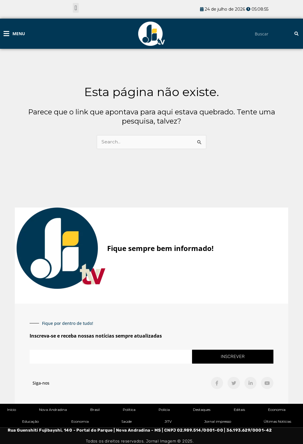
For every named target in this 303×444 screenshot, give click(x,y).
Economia (277, 409)
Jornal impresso (217, 421)
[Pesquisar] (296, 34)
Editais (239, 409)
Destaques (201, 409)
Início (11, 409)
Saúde (126, 421)
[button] (75, 8)
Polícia (164, 409)
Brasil (95, 409)
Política (129, 409)
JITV (168, 421)
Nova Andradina (53, 409)
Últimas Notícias (277, 421)
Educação (30, 421)
